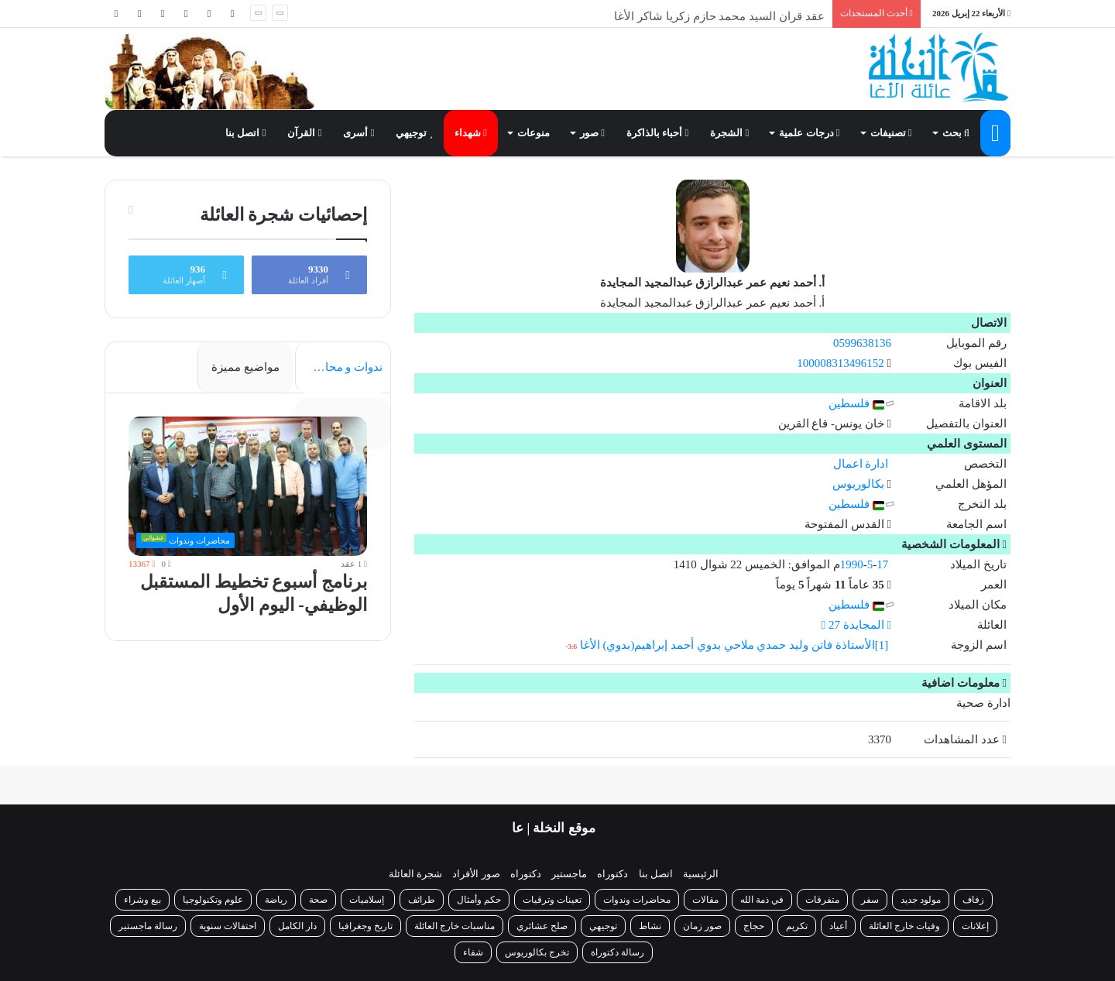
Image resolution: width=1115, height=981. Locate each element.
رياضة (276, 899)
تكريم (797, 926)
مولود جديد (921, 899)
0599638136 (862, 343)
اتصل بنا (245, 133)
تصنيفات (891, 133)
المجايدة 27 (856, 625)
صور (592, 133)
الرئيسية (701, 874)
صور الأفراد (475, 874)
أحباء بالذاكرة (657, 133)
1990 (851, 564)
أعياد (838, 926)
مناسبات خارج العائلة (454, 926)
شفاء (473, 952)
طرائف (421, 899)
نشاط (650, 926)
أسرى (358, 133)
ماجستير (569, 874)
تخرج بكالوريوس (537, 952)
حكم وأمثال (479, 899)
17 (882, 564)
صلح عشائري (542, 926)
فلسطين (856, 403)
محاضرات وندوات (637, 899)
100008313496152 (840, 363)
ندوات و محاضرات (339, 367)
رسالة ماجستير (147, 926)
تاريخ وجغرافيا (365, 926)
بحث (955, 133)
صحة (318, 899)
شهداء (471, 133)
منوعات (533, 133)
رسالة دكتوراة (617, 952)
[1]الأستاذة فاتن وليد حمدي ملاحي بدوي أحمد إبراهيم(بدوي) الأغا (734, 645)
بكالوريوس (858, 484)
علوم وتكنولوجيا (213, 899)
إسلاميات (367, 899)
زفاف (973, 899)
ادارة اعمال (861, 464)
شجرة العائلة (415, 874)
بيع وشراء (142, 899)
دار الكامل (297, 926)
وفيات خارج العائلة (904, 926)
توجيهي (414, 133)
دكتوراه (612, 874)
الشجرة (729, 133)
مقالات (705, 899)
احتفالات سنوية (227, 926)
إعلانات (975, 926)
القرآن (304, 133)
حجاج (753, 926)
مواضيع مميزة (245, 367)
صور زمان (702, 926)
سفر (870, 899)
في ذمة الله (762, 899)
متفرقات (822, 899)
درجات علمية (809, 133)
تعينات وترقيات (552, 899)
